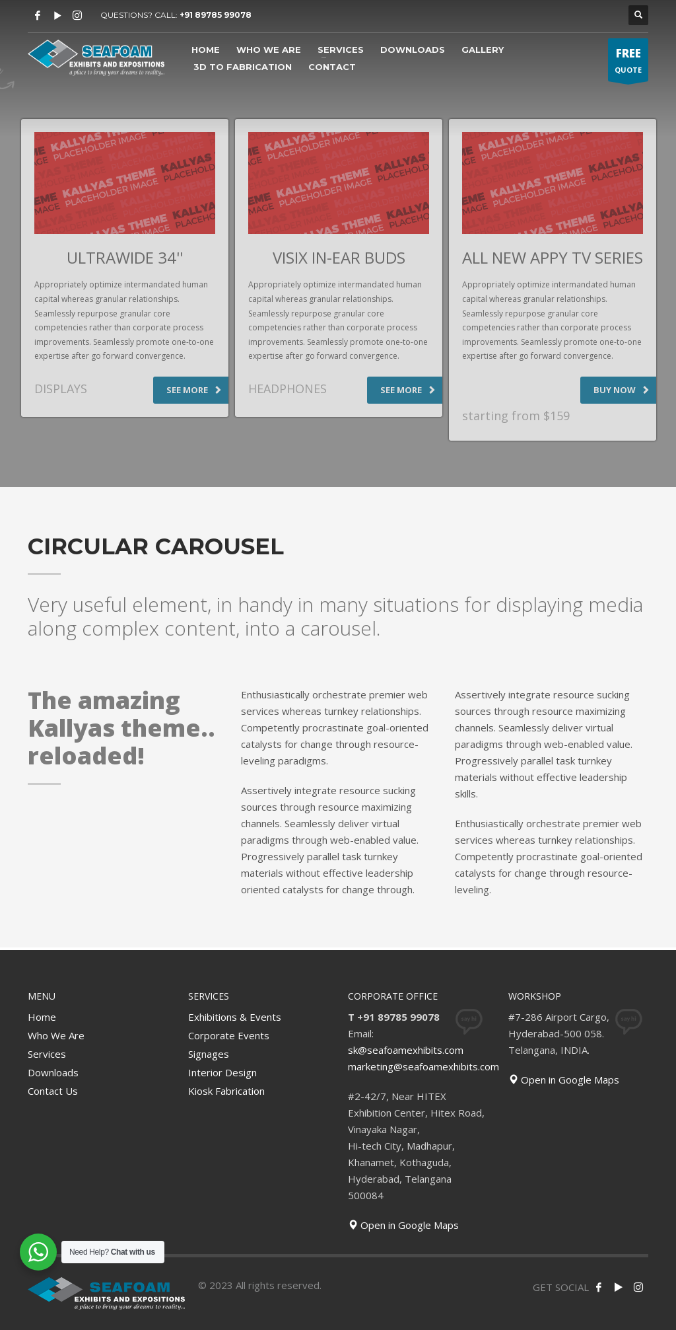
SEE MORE (194, 390)
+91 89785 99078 (216, 15)
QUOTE (628, 63)
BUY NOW (621, 390)
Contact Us (53, 1090)
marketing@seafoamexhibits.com (423, 1066)
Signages (208, 1053)
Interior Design (222, 1072)
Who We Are (56, 1035)
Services (47, 1053)
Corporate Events (228, 1035)
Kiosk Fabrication (226, 1090)
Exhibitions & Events (234, 1016)
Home (42, 1016)
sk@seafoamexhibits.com (405, 1049)
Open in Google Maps (403, 1225)
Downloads (53, 1072)
